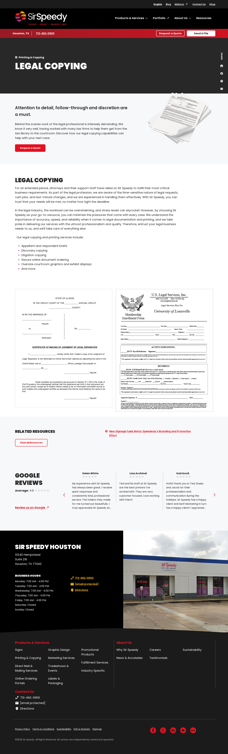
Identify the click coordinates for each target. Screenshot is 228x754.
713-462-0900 (45, 33)
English (158, 4)
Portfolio (159, 18)
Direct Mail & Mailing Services (26, 668)
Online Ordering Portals (26, 681)
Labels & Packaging (55, 681)
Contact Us (199, 4)
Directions (79, 590)
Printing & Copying (31, 57)
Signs (19, 650)
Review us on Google (30, 507)
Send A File (201, 33)
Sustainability (192, 650)
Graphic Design (59, 650)
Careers (155, 650)
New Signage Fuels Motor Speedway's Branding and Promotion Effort (150, 433)
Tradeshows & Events (58, 668)
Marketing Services (61, 658)
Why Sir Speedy (127, 650)
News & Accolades (129, 658)
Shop (212, 4)
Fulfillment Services (94, 662)
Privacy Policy (22, 729)
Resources (203, 18)
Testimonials (158, 658)
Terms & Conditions (43, 729)
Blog (168, 4)
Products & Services (129, 18)
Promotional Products (90, 652)
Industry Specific (93, 671)
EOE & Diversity (82, 729)
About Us (180, 18)
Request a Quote (170, 33)
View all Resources (31, 442)
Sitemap (97, 729)
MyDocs (179, 4)
